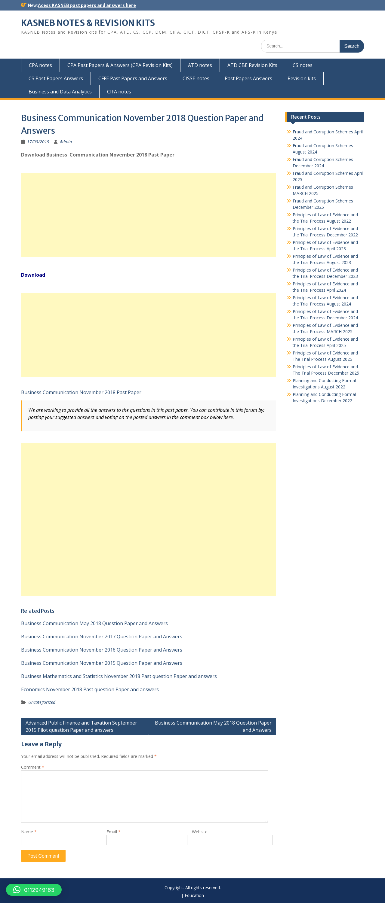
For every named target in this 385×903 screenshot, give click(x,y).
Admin (66, 141)
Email (113, 832)
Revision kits (302, 78)
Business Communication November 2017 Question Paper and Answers (101, 636)
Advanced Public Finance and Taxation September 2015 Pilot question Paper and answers (81, 726)
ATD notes (200, 65)
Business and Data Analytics (60, 91)
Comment (32, 767)
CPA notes (40, 65)
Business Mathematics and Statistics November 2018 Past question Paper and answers (119, 676)
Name (29, 832)
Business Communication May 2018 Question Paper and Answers (94, 623)
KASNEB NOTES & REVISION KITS (88, 22)
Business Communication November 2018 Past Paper (81, 392)
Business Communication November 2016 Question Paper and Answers (101, 649)
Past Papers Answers (248, 78)
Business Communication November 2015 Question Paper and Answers (101, 663)
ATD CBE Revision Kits (252, 65)
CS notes (303, 65)
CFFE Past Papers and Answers (132, 78)
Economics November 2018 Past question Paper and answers (90, 689)
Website (200, 832)
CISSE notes (196, 78)
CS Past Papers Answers (56, 78)
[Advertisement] (148, 215)
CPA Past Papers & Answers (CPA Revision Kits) (120, 65)
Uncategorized (41, 702)
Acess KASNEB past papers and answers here (87, 5)
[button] (34, 890)
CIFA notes (119, 91)
